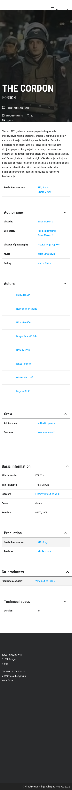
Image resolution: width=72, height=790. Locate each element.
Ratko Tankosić (23, 363)
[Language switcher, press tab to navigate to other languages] (65, 9)
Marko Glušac (44, 263)
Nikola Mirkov (44, 191)
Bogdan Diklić (23, 391)
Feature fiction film (15, 108)
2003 (26, 108)
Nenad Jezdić (23, 349)
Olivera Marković (24, 377)
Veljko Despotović (46, 423)
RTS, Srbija (43, 187)
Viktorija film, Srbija (45, 580)
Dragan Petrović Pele (26, 336)
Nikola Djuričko (23, 322)
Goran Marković (45, 221)
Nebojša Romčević (47, 230)
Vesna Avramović (46, 432)
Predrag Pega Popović (49, 244)
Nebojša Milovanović (26, 308)
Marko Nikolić (23, 294)
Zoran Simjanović (46, 253)
